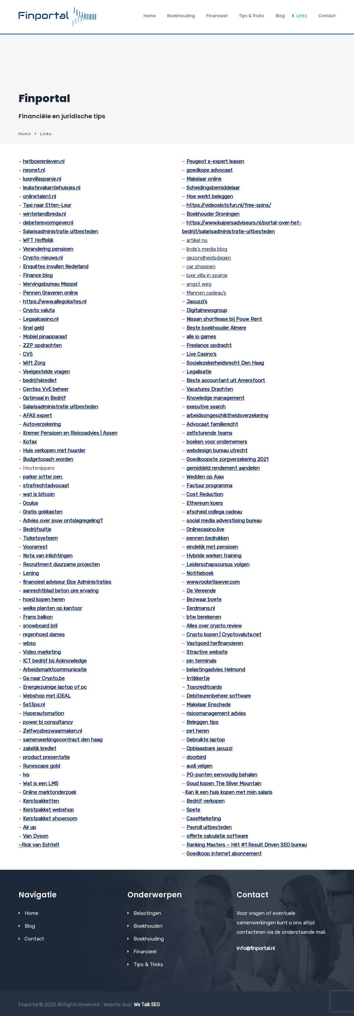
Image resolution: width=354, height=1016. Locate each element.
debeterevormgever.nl (48, 223)
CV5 (28, 354)
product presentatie (46, 757)
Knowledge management (215, 398)
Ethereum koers (204, 503)
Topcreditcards (204, 687)
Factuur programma (209, 486)
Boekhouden (148, 926)
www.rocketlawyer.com (213, 582)
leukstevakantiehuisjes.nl (51, 188)
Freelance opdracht (209, 345)
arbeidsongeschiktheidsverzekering (227, 415)
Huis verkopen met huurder (54, 451)
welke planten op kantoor (52, 608)
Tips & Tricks (251, 15)
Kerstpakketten (41, 801)
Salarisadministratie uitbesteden (60, 231)
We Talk (142, 1005)
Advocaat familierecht (212, 424)
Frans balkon (38, 617)
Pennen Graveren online (50, 293)
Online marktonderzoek (49, 792)
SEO (155, 1005)
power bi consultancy (48, 722)
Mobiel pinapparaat (45, 337)
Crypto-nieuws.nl (43, 258)
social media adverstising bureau (224, 521)
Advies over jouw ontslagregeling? (63, 521)
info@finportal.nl (256, 948)
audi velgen (199, 766)
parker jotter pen (43, 477)
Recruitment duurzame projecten (61, 564)
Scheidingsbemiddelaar (213, 188)
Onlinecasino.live (205, 529)
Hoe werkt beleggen (209, 196)
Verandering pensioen (48, 249)
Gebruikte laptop (205, 740)
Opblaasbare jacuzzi (209, 748)
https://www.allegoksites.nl (54, 302)
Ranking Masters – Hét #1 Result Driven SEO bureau (246, 845)
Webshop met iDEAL (47, 696)
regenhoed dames (44, 635)
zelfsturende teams (209, 433)
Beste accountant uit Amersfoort (225, 380)
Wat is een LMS (40, 783)
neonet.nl (34, 170)
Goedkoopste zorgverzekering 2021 (227, 459)
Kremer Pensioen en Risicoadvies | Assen (70, 433)
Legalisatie (198, 372)
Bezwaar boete (204, 599)
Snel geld (33, 328)
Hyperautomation (43, 713)
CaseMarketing (203, 818)
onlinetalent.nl (39, 196)
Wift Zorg (34, 363)
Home (150, 15)
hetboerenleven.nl (43, 161)
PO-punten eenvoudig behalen (221, 775)
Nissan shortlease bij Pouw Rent (224, 319)
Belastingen (147, 913)
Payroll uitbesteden (209, 827)
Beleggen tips (202, 722)
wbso (29, 643)
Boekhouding (181, 15)
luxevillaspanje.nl (42, 179)
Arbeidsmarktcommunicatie (55, 670)
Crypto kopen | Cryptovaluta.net (223, 635)
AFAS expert (37, 415)
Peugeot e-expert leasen (215, 161)
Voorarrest (35, 547)
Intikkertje (198, 678)
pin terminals (201, 661)
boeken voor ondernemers (216, 442)
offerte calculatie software (217, 836)
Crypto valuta (39, 310)
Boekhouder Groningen (212, 214)
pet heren (197, 731)
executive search (206, 407)
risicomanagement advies (216, 713)
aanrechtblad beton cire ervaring (60, 591)
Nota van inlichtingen (47, 556)
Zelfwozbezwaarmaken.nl (52, 731)
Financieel (217, 15)
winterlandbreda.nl (44, 214)
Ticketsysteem (40, 538)
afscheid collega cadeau (214, 512)
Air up (29, 827)
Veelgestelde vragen (46, 372)
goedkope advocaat (209, 170)
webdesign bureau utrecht (216, 451)
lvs (26, 775)
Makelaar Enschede (208, 705)
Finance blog (38, 275)
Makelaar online (204, 179)
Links (301, 15)
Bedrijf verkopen (205, 801)
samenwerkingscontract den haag (62, 740)
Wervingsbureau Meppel (50, 284)
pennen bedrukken (207, 538)
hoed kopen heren (44, 599)
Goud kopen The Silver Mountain (223, 783)
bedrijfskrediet (40, 380)
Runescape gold (41, 766)
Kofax (30, 442)
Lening (31, 573)
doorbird (196, 757)
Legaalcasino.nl (40, 319)
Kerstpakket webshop (48, 810)
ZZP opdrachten (42, 345)
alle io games (201, 337)
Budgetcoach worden (48, 459)
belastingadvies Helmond (215, 670)
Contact (327, 15)
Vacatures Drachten (209, 389)
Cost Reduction (204, 494)
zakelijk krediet (39, 748)
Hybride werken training (213, 556)
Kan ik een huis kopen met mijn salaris (228, 792)
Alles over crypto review (214, 626)
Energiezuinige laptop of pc (55, 687)
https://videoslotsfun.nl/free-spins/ (228, 205)
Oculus (30, 503)
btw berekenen (203, 617)
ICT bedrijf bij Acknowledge (55, 661)
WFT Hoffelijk (38, 240)
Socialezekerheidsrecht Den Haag (225, 363)
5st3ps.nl (34, 705)
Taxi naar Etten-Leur (47, 205)
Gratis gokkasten (42, 512)
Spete (193, 810)
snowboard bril (40, 626)
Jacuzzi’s (196, 302)
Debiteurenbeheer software (218, 696)
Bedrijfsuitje (37, 529)
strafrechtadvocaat (46, 486)
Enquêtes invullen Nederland (55, 267)
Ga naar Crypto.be (44, 678)
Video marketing (42, 652)
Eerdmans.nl (200, 608)
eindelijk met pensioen (212, 547)
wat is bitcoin (39, 494)
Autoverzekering (42, 424)
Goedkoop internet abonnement (224, 854)
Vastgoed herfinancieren (214, 643)
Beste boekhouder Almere (216, 328)
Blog (280, 15)
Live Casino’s (201, 354)
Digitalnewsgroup (206, 310)
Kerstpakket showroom (50, 818)
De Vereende (201, 591)
